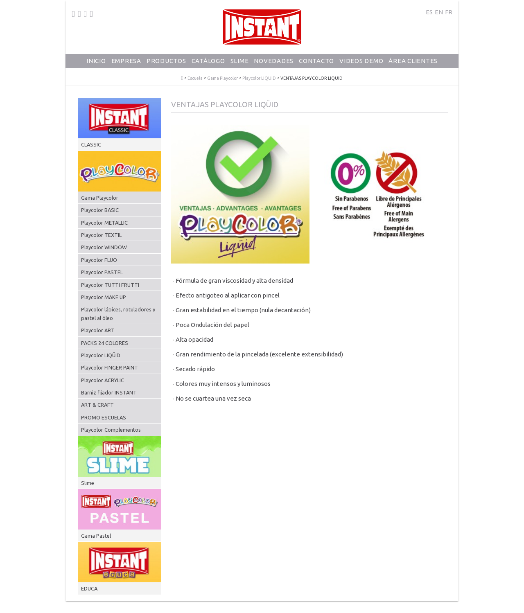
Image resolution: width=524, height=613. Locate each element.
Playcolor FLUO (99, 260)
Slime (239, 63)
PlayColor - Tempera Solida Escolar (182, 78)
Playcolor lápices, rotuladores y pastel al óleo (118, 313)
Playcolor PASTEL (102, 272)
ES (429, 12)
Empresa (126, 63)
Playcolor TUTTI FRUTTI (110, 285)
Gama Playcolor (222, 78)
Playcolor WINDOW (104, 247)
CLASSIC (91, 144)
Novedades (274, 63)
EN (439, 12)
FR (448, 12)
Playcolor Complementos (111, 430)
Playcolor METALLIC (104, 222)
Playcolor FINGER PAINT (109, 367)
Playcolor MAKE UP (103, 297)
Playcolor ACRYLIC (102, 380)
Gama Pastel (96, 536)
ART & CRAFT (97, 405)
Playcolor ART (98, 330)
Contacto (316, 63)
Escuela (195, 78)
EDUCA (89, 588)
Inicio (96, 63)
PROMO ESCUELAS (103, 417)
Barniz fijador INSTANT (109, 392)
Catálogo (208, 63)
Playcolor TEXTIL (101, 235)
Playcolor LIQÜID (259, 78)
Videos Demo (361, 63)
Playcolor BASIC (100, 210)
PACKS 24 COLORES (104, 343)
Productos (166, 63)
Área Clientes (413, 63)
